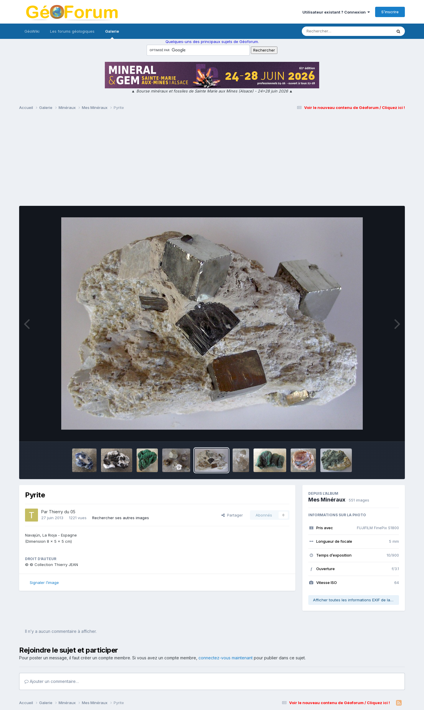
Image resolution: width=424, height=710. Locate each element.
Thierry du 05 (62, 511)
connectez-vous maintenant (225, 657)
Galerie (112, 34)
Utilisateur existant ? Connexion (336, 12)
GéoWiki (31, 31)
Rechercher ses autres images (120, 517)
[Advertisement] (212, 161)
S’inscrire (390, 11)
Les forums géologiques (72, 31)
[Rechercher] (330, 31)
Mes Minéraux (326, 499)
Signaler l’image (44, 582)
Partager (232, 515)
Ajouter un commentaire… (51, 681)
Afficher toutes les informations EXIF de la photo (356, 600)
